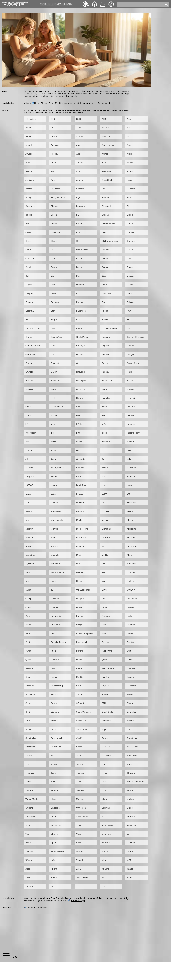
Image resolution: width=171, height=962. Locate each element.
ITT (103, 450)
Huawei (79, 398)
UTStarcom (30, 816)
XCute (54, 860)
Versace (131, 816)
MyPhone (29, 563)
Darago (105, 267)
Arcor (129, 154)
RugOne (106, 677)
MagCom (131, 502)
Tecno (28, 764)
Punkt (53, 651)
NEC (78, 563)
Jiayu (53, 459)
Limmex (54, 502)
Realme (29, 668)
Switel (79, 747)
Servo (28, 703)
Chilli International (110, 241)
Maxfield (106, 511)
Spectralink (30, 738)
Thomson (80, 773)
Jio (103, 459)
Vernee (105, 816)
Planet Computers (84, 633)
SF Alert (80, 703)
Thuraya (131, 773)
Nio (103, 572)
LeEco (28, 494)
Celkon (105, 232)
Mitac (53, 537)
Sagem (130, 677)
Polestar (131, 633)
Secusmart (30, 694)
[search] (141, 4)
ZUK (104, 886)
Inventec (106, 441)
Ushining (106, 808)
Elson (129, 293)
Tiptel (53, 781)
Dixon (104, 276)
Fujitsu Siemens (109, 328)
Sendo (105, 694)
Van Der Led (82, 816)
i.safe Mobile (57, 407)
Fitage (54, 319)
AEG (53, 128)
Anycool (29, 154)
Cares (130, 223)
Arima (53, 162)
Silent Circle (107, 712)
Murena (130, 555)
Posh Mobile (82, 642)
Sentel (130, 694)
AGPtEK (106, 128)
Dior (78, 276)
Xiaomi (79, 860)
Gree (78, 363)
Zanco (130, 877)
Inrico (104, 433)
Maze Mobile (57, 520)
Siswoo (54, 720)
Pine (104, 625)
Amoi (78, 145)
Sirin (27, 720)
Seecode (55, 694)
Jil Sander (81, 459)
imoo (53, 424)
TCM (78, 755)
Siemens (55, 712)
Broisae (105, 215)
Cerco (28, 241)
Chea (78, 241)
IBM (78, 407)
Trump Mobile (31, 799)
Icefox (104, 407)
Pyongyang (107, 651)
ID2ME (54, 415)
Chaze (54, 241)
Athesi (130, 171)
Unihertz (29, 808)
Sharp (130, 703)
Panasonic (56, 616)
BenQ (28, 197)
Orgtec (105, 607)
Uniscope (55, 808)
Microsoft (131, 529)
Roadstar (131, 668)
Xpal (27, 869)
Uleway (105, 799)
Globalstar (30, 354)
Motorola (55, 555)
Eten (53, 311)
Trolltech (131, 790)
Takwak (28, 755)
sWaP (79, 738)
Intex (27, 441)
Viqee (79, 825)
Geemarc (106, 337)
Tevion (54, 773)
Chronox (131, 241)
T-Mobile (106, 747)
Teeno (54, 764)
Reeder (79, 668)
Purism (79, 651)
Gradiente (55, 363)
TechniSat (106, 755)
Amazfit (28, 145)
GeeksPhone (82, 337)
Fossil (130, 319)
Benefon (131, 189)
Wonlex (79, 851)
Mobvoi (54, 546)
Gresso (105, 363)
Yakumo (105, 869)
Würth (130, 851)
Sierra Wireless (83, 712)
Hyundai (131, 398)
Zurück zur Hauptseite (35, 908)
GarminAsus (56, 337)
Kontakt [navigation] (102, 3)
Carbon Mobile (108, 223)
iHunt (104, 415)
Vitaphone (132, 825)
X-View (28, 860)
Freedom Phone (33, 328)
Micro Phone (82, 529)
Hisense (29, 389)
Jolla (129, 459)
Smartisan (106, 720)
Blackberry (30, 206)
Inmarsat (131, 424)
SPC (129, 729)
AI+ (128, 128)
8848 (53, 119)
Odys (104, 590)
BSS (27, 223)
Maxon (130, 511)
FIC (27, 319)
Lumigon (80, 502)
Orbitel (79, 607)
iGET (78, 415)
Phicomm (55, 625)
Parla (129, 616)
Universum (81, 808)
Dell (27, 276)
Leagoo (130, 485)
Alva (129, 136)
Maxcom (80, 511)
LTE (39, 93)
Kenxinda (131, 468)
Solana (130, 720)
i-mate (28, 407)
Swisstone (30, 747)
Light (27, 502)
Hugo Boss (107, 398)
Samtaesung (57, 686)
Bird (129, 197)
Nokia (53, 581)
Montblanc (132, 546)
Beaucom (55, 189)
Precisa (105, 642)
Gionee (130, 345)
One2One (55, 598)
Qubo (104, 659)
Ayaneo (79, 180)
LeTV (104, 494)
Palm (27, 616)
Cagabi (79, 223)
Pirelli (28, 633)
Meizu (130, 520)
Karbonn (80, 468)
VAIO (53, 816)
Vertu (27, 825)
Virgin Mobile (108, 825)
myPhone (55, 563)
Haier (129, 372)
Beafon (28, 189)
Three (104, 773)
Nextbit (79, 572)
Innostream (30, 433)
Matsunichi (56, 511)
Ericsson (131, 302)
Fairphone (81, 311)
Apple (79, 154)
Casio (28, 232)
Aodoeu (54, 154)
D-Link (28, 267)
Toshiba (29, 790)
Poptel (28, 642)
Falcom (105, 311)
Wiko (78, 843)
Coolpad (106, 250)
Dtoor (104, 284)
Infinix (79, 424)
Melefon (29, 529)
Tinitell (28, 781)
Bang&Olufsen (108, 180)
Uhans (54, 799)
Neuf (27, 572)
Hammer (29, 380)
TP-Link (54, 790)
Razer (130, 659)
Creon (130, 250)
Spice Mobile (57, 738)
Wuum (105, 851)
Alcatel (54, 136)
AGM (78, 128)
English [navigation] (86, 2)
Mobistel (131, 537)
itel (77, 450)
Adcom (28, 128)
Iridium (28, 450)
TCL (53, 755)
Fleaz (78, 319)
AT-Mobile (106, 171)
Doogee (130, 276)
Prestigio (131, 642)
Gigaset (105, 345)
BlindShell (106, 206)
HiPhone (131, 380)
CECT (79, 232)
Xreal (78, 869)
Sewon (54, 703)
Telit (103, 764)
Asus (53, 171)
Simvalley (131, 712)
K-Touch (29, 468)
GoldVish (106, 354)
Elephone (106, 293)
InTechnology (133, 433)
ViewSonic (56, 825)
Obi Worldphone (83, 590)
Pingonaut (132, 625)
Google (130, 354)
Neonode (131, 563)
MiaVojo (54, 529)
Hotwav (130, 389)
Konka (79, 476)
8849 (78, 119)
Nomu (79, 581)
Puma (28, 651)
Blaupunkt (81, 206)
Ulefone (80, 799)
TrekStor (80, 790)
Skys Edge (81, 720)
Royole (54, 677)
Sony (53, 729)
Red (53, 668)
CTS (53, 258)
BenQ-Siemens (58, 197)
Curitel (105, 258)
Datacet (130, 267)
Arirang (79, 162)
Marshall (29, 511)
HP (26, 398)
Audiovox (29, 180)
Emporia (55, 302)
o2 (52, 590)
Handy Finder (39, 103)
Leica (53, 494)
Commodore (82, 250)
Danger (79, 267)
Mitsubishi (81, 537)
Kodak (54, 476)
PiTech (54, 633)
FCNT (130, 311)
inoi (52, 433)
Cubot (79, 258)
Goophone (30, 363)
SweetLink (132, 738)
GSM (26, 93)
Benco (105, 189)
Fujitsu (79, 328)
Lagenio (54, 485)
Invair (53, 441)
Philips (79, 625)
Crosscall (29, 258)
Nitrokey (131, 572)
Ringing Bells (108, 668)
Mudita (105, 555)
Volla (129, 834)
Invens (79, 441)
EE (77, 293)
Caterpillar (55, 232)
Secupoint (131, 686)
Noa (27, 581)
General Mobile (32, 345)
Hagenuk (106, 372)
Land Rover (81, 485)
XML (126, 898)
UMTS (33, 93)
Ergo (104, 302)
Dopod (28, 284)
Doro (53, 284)
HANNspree (107, 380)
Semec (79, 694)
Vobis (78, 834)
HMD (53, 389)
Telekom (80, 764)
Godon (79, 354)
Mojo (104, 546)
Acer (129, 119)
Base (129, 180)
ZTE (78, 886)
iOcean (130, 441)
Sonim (28, 729)
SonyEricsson (82, 729)
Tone (104, 781)
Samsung (29, 686)
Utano (130, 808)
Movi (78, 555)
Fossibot (106, 319)
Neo (103, 563)
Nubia (28, 590)
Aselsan (29, 171)
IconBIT (29, 415)
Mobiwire (29, 546)
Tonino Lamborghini (136, 781)
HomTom (80, 389)
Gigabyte (80, 345)
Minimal (29, 537)
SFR (104, 703)
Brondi (130, 215)
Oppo (28, 607)
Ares (27, 162)
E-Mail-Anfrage (76, 900)
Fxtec (129, 328)
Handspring (81, 380)
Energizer (80, 302)
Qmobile (55, 659)
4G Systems (31, 119)
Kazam (105, 468)
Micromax (106, 529)
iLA (26, 424)
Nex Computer (57, 572)
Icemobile (131, 407)
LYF (103, 502)
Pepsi (28, 625)
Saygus (105, 686)
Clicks (28, 250)
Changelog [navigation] (94, 2)
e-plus (130, 284)
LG (128, 494)
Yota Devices (82, 877)
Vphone (54, 843)
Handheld (55, 380)
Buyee (54, 223)
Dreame (80, 284)
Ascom (130, 162)
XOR (129, 860)
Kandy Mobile (57, 468)
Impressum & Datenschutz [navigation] (111, 4)
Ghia (53, 345)
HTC (53, 398)
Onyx (104, 598)
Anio (129, 145)
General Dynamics (135, 337)
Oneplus (80, 598)
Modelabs (80, 546)
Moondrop (30, 555)
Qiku (129, 651)
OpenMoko (132, 598)
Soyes (104, 729)
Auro (53, 180)
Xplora (54, 869)
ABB (104, 119)
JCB (27, 459)
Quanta (79, 659)
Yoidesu (54, 877)
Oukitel (130, 607)
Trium (104, 790)
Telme (130, 764)
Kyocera (131, 476)
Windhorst (132, 843)
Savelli (79, 686)
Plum (104, 633)
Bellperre (80, 189)
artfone (105, 162)
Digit (53, 276)
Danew (54, 267)
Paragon (106, 616)
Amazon (55, 145)
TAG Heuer (132, 747)
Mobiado (106, 537)
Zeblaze (29, 886)
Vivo (27, 834)
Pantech (80, 616)
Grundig (29, 372)
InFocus (105, 424)
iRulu (53, 450)
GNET (54, 354)
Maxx (27, 520)
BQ (77, 215)
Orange (54, 607)
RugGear (80, 677)
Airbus (28, 136)
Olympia (29, 598)
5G (45, 93)
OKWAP (131, 590)
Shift (27, 712)
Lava (104, 485)
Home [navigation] (4, 3)
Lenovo (79, 494)
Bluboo (28, 215)
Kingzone (29, 476)
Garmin (28, 337)
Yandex (130, 869)
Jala (129, 450)
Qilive (28, 659)
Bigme (79, 197)
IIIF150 (130, 415)
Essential (29, 311)
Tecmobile (132, 755)
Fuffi (53, 328)
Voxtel (28, 843)
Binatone (106, 197)
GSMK (54, 372)
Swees (105, 738)
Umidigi (130, 799)
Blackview (55, 206)
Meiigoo (105, 520)
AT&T (78, 171)
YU (103, 877)
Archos (105, 154)
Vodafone (106, 834)
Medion (79, 520)
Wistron (29, 851)
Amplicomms (108, 145)
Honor (104, 389)
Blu (128, 206)
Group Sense (133, 363)
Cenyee (130, 232)
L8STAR (29, 485)
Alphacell (106, 136)
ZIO (52, 886)
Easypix (29, 293)
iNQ (78, 433)
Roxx (27, 677)
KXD (104, 476)
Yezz (27, 877)
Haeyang (80, 372)
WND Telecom (57, 851)
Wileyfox (106, 843)
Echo (53, 293)
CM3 (53, 250)
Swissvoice (56, 747)
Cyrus (130, 258)
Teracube (29, 773)
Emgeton (29, 302)
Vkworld (54, 834)
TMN (78, 781)
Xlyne (104, 860)
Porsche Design (58, 642)
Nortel (104, 581)
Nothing (130, 581)
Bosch (54, 215)
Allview (79, 136)
